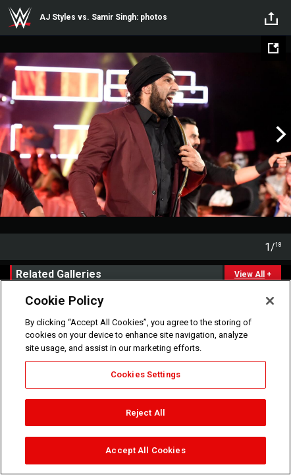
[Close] (269, 300)
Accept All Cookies (145, 450)
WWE (20, 18)
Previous (11, 134)
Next (279, 134)
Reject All (145, 413)
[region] (145, 377)
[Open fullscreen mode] (273, 48)
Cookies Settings (145, 374)
